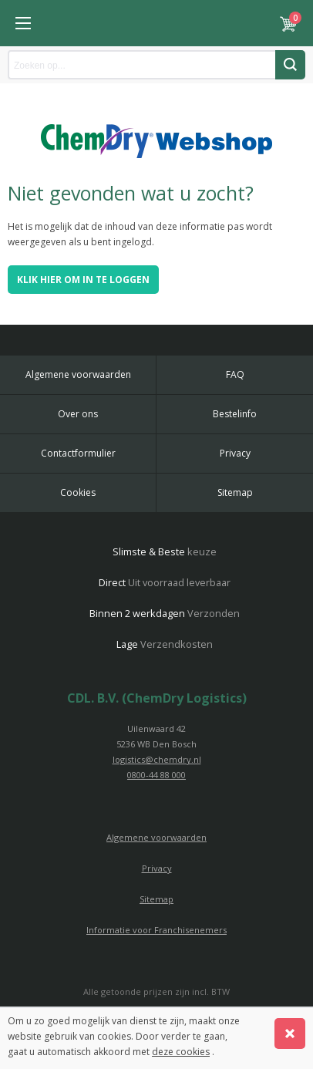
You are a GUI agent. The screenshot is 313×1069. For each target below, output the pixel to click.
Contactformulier (78, 453)
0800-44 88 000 (156, 775)
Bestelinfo (235, 413)
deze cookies (181, 1051)
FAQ (235, 374)
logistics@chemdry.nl (157, 759)
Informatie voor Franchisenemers (156, 930)
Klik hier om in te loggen (83, 279)
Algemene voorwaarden (78, 374)
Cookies (78, 492)
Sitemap (235, 492)
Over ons (78, 413)
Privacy (235, 453)
